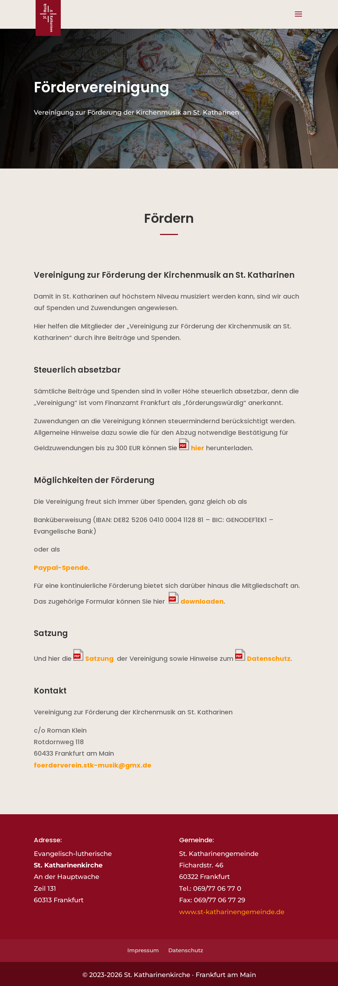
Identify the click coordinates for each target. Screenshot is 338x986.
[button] (298, 19)
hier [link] (197, 447)
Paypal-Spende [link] (61, 567)
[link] (48, 18)
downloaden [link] (202, 601)
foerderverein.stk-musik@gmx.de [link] (92, 765)
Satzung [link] (100, 658)
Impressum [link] (143, 950)
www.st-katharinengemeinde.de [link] (231, 912)
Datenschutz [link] (269, 658)
